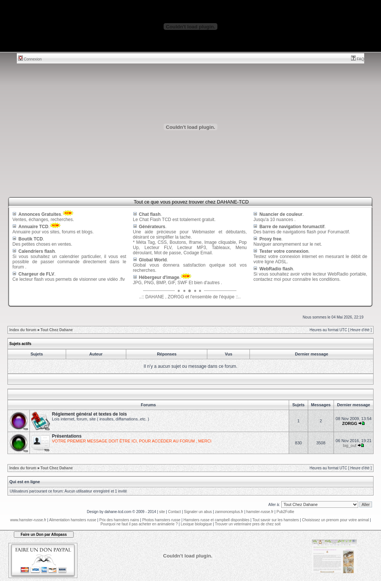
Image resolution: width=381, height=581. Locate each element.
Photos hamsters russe (161, 520)
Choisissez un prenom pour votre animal (335, 520)
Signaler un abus (198, 512)
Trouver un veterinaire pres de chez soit (248, 524)
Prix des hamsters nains (119, 520)
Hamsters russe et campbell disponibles (216, 520)
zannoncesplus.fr (229, 512)
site (162, 512)
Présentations (66, 436)
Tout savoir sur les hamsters (276, 520)
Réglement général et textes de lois (89, 414)
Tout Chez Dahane (56, 330)
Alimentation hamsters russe (72, 520)
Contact (174, 512)
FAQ (357, 59)
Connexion (30, 59)
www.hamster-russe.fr (28, 520)
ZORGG (349, 423)
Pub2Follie (285, 512)
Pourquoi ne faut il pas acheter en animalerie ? (139, 524)
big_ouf (349, 445)
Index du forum (22, 330)
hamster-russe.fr (259, 512)
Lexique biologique (196, 524)
